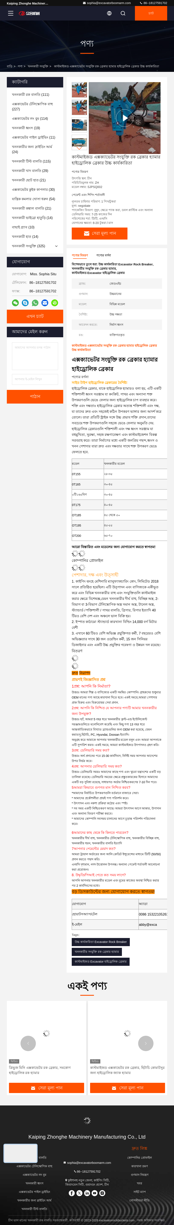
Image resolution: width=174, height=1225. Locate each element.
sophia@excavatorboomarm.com (107, 3)
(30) (33, 189)
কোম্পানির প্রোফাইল (139, 1157)
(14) (32, 218)
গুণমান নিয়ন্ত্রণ (139, 1174)
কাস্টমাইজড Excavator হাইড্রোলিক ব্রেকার (101, 961)
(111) (30, 94)
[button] (79, 148)
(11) (33, 137)
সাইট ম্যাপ (139, 1192)
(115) (31, 161)
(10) (23, 227)
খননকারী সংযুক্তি (38, 66)
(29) (30, 171)
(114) (30, 118)
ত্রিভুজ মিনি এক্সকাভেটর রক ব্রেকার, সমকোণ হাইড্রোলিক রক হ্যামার (40, 1070)
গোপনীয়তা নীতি (139, 1200)
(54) (33, 199)
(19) (26, 128)
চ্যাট (151, 13)
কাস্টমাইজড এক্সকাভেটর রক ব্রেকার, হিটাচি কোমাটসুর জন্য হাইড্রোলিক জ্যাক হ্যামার (127, 1070)
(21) (29, 180)
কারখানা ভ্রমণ (139, 1166)
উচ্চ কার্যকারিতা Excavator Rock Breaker (101, 942)
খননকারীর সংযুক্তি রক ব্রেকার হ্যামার (97, 951)
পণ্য (20, 66)
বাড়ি (9, 66)
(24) (32, 149)
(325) (28, 246)
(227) (32, 106)
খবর (139, 1183)
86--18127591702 (153, 3)
